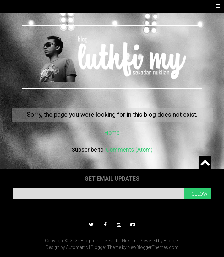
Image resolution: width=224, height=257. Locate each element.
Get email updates (112, 178)
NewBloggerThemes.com (153, 247)
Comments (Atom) (129, 149)
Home (112, 132)
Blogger (171, 240)
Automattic (77, 247)
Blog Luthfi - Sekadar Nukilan (109, 240)
